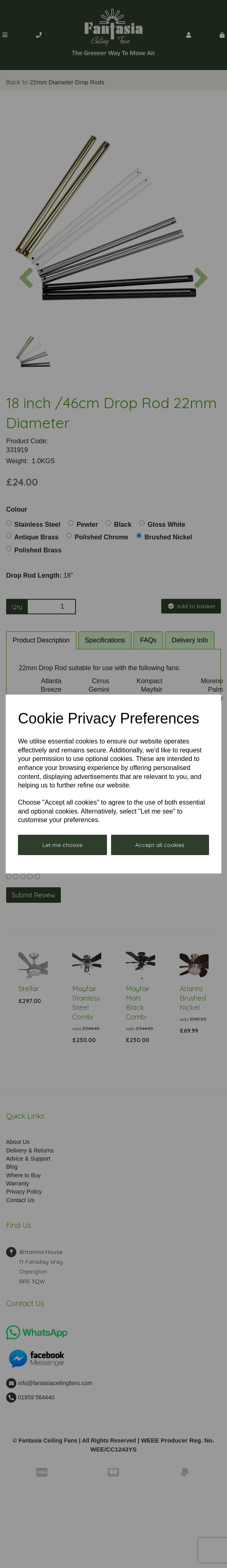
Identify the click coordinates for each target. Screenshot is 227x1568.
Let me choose (62, 845)
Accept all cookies (160, 845)
